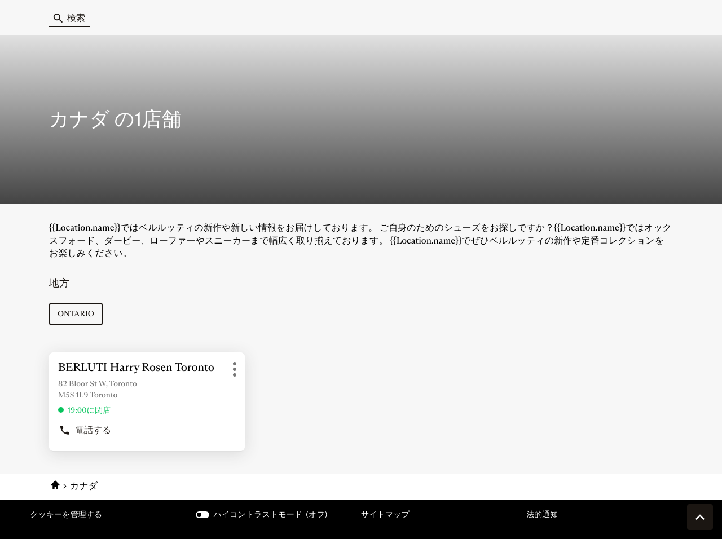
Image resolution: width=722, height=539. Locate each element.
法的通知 (542, 514)
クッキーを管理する (66, 514)
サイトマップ (385, 514)
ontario (76, 313)
